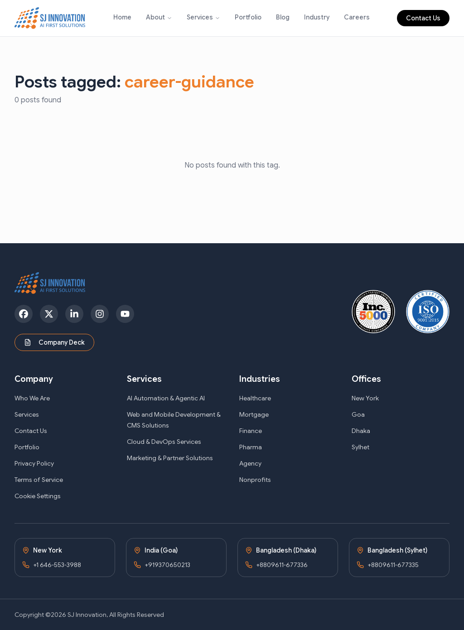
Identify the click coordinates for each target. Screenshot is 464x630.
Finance (250, 431)
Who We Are (32, 398)
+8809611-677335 (393, 565)
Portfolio (248, 17)
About (155, 17)
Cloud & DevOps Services (164, 442)
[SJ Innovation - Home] (50, 18)
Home (122, 17)
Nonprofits (255, 480)
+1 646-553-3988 (57, 565)
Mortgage (254, 414)
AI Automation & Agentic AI (166, 398)
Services (200, 17)
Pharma (250, 447)
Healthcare (255, 398)
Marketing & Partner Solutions (170, 458)
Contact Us (423, 18)
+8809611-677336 (282, 565)
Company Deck (54, 342)
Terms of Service (38, 480)
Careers (357, 17)
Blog (283, 17)
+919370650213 (167, 565)
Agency (250, 463)
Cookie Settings (37, 496)
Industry (316, 17)
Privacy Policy (34, 463)
